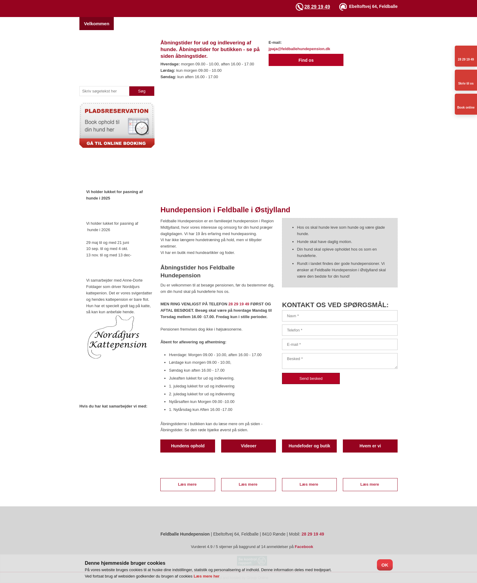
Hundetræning (237, 23)
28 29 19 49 (317, 6)
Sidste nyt (385, 23)
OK (384, 564)
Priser (205, 23)
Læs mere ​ (188, 484)
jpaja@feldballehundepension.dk (299, 49)
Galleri (269, 23)
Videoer (293, 23)
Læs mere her (206, 576)
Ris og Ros (417, 23)
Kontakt (356, 23)
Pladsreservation (171, 23)
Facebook (304, 546)
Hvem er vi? (131, 23)
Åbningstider (325, 23)
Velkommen (96, 23)
